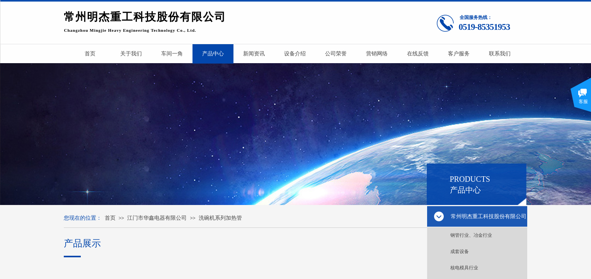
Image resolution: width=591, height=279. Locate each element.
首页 (110, 218)
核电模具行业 (464, 267)
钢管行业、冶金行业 (471, 235)
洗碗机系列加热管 (220, 218)
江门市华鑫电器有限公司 (157, 218)
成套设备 (459, 251)
